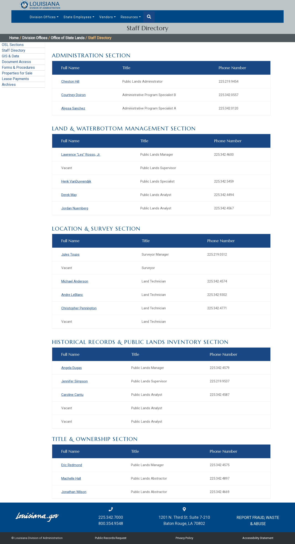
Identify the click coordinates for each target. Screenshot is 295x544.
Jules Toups (70, 254)
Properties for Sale (17, 73)
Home (14, 38)
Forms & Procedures (18, 67)
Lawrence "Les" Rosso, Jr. (80, 155)
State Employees (78, 17)
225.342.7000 (110, 517)
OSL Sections (13, 45)
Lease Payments (15, 79)
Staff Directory (13, 50)
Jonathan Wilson (73, 492)
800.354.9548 (110, 523)
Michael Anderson (74, 281)
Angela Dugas (71, 368)
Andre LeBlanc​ (72, 295)
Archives (9, 84)
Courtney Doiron (73, 95)
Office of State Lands (68, 38)
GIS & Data (10, 56)
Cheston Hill (70, 81)
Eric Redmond (71, 465)
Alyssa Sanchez (73, 108)
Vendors (106, 17)
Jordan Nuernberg (74, 208)
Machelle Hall (71, 478)
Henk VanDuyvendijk (76, 181)
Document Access (16, 62)
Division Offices (43, 17)
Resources (129, 17)
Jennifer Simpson (74, 381)
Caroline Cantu (72, 395)
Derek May (69, 195)
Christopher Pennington (79, 308)
